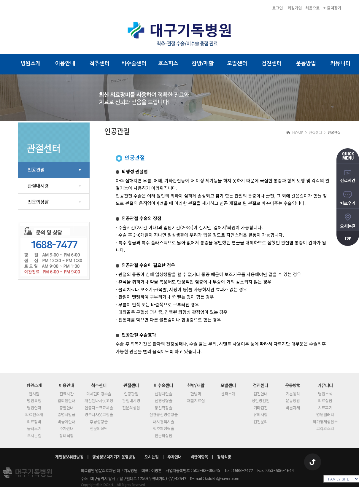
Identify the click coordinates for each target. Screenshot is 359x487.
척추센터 (99, 63)
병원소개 (30, 63)
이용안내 (65, 63)
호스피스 (168, 63)
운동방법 (306, 63)
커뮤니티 (340, 63)
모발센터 (237, 63)
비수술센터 (134, 63)
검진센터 (271, 63)
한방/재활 (203, 63)
